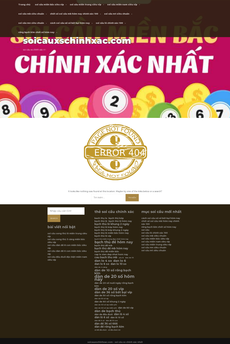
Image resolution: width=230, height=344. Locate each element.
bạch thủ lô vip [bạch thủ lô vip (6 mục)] (102, 236)
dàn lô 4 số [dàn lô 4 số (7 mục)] (121, 314)
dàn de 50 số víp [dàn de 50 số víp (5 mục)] (101, 299)
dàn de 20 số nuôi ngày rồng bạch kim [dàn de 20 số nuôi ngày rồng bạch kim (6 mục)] (113, 284)
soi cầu (145, 230)
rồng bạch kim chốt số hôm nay (36, 32)
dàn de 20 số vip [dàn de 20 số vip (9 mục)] (109, 288)
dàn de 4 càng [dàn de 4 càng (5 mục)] (100, 267)
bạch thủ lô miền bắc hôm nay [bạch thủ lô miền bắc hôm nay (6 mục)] (111, 233)
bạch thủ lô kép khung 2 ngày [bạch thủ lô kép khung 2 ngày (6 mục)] (111, 230)
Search (54, 218)
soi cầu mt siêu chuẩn (116, 13)
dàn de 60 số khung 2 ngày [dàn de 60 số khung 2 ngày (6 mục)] (110, 301)
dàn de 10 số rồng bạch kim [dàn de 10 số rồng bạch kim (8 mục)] (112, 272)
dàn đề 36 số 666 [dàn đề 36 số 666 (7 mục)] (106, 323)
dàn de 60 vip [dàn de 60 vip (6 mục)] (125, 307)
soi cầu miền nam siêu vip (122, 4)
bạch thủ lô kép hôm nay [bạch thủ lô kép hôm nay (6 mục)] (108, 227)
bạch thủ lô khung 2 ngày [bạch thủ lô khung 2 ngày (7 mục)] (111, 224)
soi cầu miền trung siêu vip (85, 4)
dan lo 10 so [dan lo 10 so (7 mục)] (118, 263)
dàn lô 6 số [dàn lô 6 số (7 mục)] (101, 317)
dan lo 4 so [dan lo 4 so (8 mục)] (103, 260)
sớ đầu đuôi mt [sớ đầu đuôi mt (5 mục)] (114, 330)
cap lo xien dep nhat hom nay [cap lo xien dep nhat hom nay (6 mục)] (111, 254)
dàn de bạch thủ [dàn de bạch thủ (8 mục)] (107, 311)
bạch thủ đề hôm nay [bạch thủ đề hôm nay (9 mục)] (113, 242)
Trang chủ (24, 4)
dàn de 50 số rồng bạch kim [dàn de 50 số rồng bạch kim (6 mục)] (110, 295)
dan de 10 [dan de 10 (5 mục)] (129, 258)
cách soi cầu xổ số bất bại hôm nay (70, 23)
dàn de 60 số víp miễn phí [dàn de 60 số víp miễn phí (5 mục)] (105, 308)
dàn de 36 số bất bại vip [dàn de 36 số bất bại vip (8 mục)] (113, 292)
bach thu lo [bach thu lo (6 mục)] (100, 218)
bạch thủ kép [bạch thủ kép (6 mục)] (116, 218)
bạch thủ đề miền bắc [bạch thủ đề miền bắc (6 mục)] (106, 251)
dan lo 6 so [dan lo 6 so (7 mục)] (101, 263)
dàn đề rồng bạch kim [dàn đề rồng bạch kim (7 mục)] (109, 326)
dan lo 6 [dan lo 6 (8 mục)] (119, 260)
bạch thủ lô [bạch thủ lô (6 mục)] (100, 221)
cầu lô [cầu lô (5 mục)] (121, 258)
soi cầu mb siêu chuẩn (31, 13)
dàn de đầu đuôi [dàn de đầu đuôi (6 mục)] (103, 314)
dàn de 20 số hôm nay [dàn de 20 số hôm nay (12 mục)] (114, 278)
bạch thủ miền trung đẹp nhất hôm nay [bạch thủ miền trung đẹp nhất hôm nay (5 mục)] (111, 239)
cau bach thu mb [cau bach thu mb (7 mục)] (105, 257)
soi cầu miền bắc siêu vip (49, 4)
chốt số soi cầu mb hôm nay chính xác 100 (74, 13)
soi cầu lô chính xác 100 (109, 23)
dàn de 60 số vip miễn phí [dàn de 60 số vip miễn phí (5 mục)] (105, 305)
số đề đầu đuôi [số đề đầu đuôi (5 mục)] (100, 330)
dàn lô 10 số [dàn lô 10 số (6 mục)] (117, 317)
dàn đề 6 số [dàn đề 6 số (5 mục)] (99, 321)
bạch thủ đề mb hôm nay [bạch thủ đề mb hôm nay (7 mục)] (111, 248)
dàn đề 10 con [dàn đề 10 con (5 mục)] (112, 321)
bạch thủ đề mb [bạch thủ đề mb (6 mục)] (103, 245)
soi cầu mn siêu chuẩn (31, 23)
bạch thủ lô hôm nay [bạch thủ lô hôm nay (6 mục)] (120, 221)
